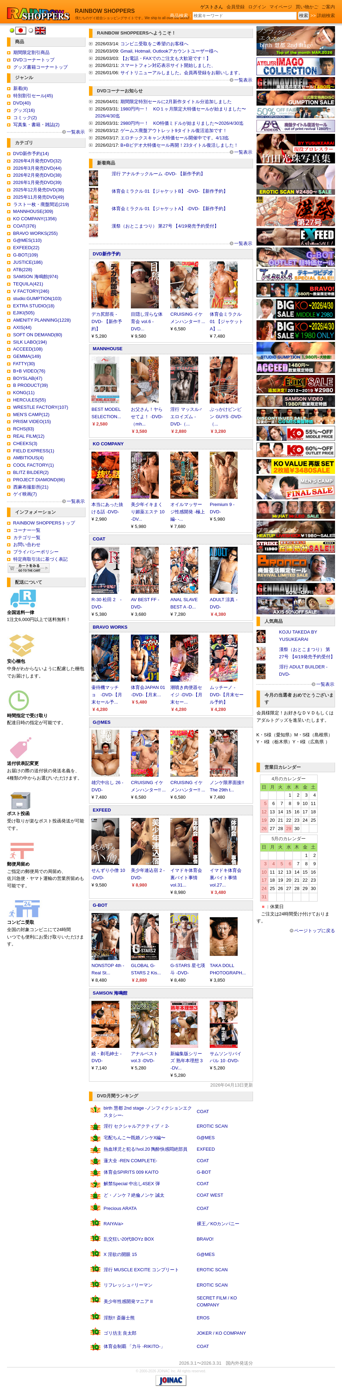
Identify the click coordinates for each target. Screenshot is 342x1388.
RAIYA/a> (113, 1223)
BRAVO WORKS (110, 627)
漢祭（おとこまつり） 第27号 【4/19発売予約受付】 (165, 226)
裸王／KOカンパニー (218, 1223)
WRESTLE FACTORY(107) (40, 407)
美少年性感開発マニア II (128, 1301)
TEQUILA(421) (28, 283)
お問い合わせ (26, 544)
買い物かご (307, 6)
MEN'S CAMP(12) (31, 414)
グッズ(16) (24, 110)
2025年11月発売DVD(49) (38, 197)
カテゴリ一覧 (26, 537)
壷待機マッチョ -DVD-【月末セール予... (106, 695)
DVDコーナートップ (33, 59)
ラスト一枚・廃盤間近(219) (41, 204)
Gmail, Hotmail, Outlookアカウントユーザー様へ (169, 51)
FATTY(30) (24, 363)
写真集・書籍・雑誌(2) (36, 124)
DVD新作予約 (106, 253)
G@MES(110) (27, 240)
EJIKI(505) (24, 312)
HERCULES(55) (29, 399)
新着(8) (20, 88)
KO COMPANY (108, 443)
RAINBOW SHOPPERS (105, 11)
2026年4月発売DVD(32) (37, 160)
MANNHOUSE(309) (33, 211)
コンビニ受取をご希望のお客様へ (154, 43)
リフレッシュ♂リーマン (128, 1285)
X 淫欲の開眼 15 (120, 1254)
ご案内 (328, 6)
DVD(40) (22, 103)
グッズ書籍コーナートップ (40, 67)
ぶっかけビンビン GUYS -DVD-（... (226, 417)
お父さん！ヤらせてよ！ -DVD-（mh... (147, 417)
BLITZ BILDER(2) (31, 472)
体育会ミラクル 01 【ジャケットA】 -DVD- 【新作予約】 (170, 208)
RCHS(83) (23, 428)
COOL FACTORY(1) (33, 465)
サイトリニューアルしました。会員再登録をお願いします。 (181, 72)
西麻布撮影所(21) (31, 487)
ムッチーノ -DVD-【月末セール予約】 (227, 695)
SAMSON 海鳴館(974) (35, 276)
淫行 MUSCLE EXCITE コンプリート (141, 1269)
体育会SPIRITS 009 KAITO (131, 1172)
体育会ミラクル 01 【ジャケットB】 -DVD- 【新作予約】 (170, 191)
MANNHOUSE (107, 348)
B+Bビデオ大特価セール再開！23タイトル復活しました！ (179, 145)
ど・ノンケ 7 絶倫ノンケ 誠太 (134, 1195)
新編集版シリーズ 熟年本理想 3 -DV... (186, 1061)
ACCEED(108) (28, 349)
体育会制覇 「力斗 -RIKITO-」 (134, 1346)
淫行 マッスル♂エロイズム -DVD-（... (186, 417)
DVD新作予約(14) (31, 153)
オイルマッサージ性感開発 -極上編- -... (187, 512)
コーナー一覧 (26, 530)
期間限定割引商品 (31, 52)
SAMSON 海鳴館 (110, 993)
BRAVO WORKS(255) (35, 233)
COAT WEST (210, 1195)
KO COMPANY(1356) (35, 218)
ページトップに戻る (314, 930)
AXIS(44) (22, 327)
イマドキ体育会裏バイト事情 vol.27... (225, 878)
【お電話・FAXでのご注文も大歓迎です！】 (165, 58)
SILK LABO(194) (30, 342)
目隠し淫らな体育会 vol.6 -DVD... (147, 321)
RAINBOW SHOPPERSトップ (44, 523)
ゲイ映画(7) (25, 494)
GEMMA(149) (27, 356)
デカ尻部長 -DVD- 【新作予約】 (106, 321)
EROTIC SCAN (212, 1126)
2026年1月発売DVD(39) (37, 182)
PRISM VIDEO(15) (32, 421)
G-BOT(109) (25, 255)
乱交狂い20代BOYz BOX (129, 1239)
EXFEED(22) (26, 247)
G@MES (102, 722)
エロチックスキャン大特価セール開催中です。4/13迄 (174, 137)
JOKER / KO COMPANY (221, 1333)
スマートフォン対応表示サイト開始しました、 (168, 65)
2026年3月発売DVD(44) (37, 168)
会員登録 (235, 6)
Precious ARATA (120, 1208)
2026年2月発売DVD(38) (37, 175)
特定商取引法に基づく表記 (40, 559)
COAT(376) (24, 226)
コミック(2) (25, 117)
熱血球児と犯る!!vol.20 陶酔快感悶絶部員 (146, 1149)
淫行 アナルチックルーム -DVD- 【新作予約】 (158, 173)
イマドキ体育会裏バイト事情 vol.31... (186, 878)
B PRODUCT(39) (30, 385)
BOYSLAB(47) (28, 378)
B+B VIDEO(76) (29, 371)
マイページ (280, 6)
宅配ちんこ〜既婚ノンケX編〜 (135, 1137)
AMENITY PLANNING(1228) (42, 320)
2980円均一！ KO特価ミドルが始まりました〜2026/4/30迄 (182, 123)
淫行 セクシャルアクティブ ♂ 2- (136, 1126)
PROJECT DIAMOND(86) (39, 479)
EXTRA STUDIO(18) (33, 305)
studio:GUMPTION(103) (37, 298)
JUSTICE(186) (28, 262)
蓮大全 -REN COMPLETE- (130, 1160)
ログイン (257, 6)
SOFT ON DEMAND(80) (37, 334)
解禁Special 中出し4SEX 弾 (132, 1183)
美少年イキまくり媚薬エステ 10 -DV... (147, 512)
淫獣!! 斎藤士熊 (119, 1317)
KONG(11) (24, 392)
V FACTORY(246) (31, 291)
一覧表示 (76, 132)
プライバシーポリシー (36, 551)
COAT (99, 539)
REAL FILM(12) (29, 436)
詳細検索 (326, 15)
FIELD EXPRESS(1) (33, 450)
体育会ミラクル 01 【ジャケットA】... (226, 321)
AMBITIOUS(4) (28, 457)
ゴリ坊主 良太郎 (120, 1333)
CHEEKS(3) (25, 443)
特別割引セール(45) (33, 95)
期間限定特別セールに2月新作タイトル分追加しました (176, 101)
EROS (203, 1317)
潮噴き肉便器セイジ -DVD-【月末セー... (186, 695)
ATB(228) (22, 269)
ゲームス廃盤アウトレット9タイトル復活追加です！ (173, 130)
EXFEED (102, 810)
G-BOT (100, 905)
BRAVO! (205, 1239)
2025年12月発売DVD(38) (38, 189)
